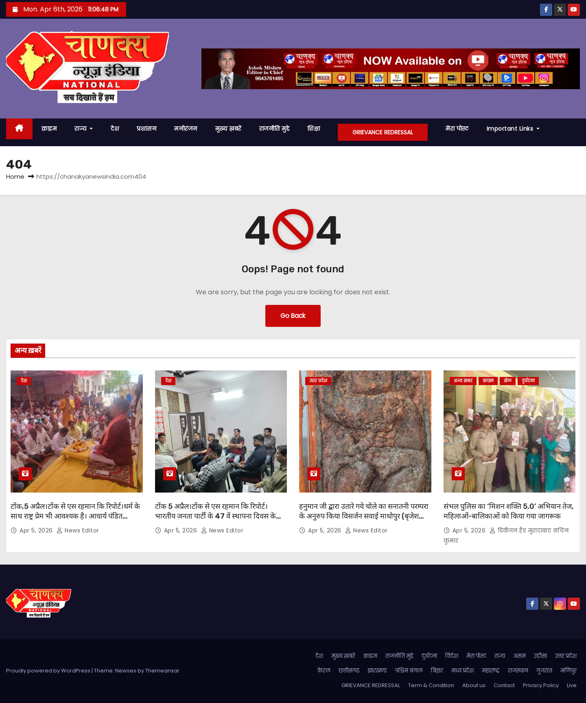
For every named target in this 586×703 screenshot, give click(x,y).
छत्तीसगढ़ (349, 671)
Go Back (293, 315)
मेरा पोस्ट (457, 129)
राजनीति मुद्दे (274, 129)
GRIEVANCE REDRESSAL (382, 132)
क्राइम (49, 129)
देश (115, 129)
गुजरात (544, 671)
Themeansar (162, 671)
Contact (504, 685)
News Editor (78, 530)
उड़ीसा (540, 656)
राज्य (83, 129)
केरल (323, 671)
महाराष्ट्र (491, 671)
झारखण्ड (377, 671)
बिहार (437, 671)
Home (15, 176)
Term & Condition (431, 685)
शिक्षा (313, 129)
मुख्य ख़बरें (228, 129)
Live (572, 685)
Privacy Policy (541, 685)
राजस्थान (518, 671)
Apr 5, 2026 (37, 530)
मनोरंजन (185, 129)
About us (473, 685)
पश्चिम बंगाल (409, 671)
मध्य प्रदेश (462, 671)
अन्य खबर (463, 381)
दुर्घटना (528, 381)
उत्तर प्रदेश (318, 381)
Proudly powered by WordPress (49, 671)
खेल (508, 381)
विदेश (451, 656)
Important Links (513, 129)
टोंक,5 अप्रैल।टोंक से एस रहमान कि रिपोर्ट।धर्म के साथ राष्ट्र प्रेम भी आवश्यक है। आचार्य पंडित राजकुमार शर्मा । (75, 516)
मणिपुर (568, 671)
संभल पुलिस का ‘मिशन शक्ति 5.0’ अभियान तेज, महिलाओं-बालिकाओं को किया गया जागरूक (509, 511)
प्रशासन (146, 129)
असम (519, 656)
